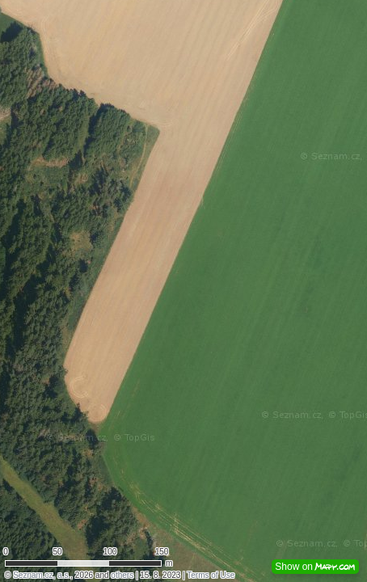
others (122, 575)
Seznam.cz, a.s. (41, 575)
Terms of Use (210, 575)
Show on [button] (315, 566)
